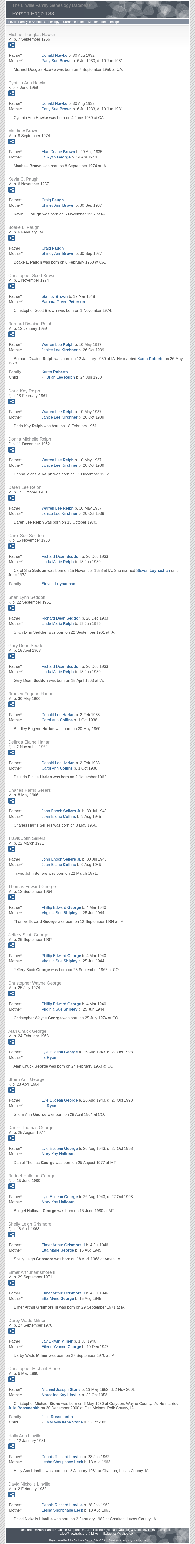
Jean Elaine (59, 816)
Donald (54, 55)
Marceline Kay (61, 1395)
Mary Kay (58, 1154)
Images (115, 22)
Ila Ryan (56, 157)
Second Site (91, 1540)
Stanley (55, 296)
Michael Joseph (61, 1389)
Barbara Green (63, 302)
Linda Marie (58, 562)
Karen (150, 359)
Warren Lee (58, 345)
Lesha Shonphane (62, 1462)
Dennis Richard (62, 1457)
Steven (153, 570)
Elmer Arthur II (63, 1245)
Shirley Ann (58, 205)
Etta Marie (58, 1250)
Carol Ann (57, 720)
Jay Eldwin (57, 1341)
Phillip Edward (61, 907)
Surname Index (73, 22)
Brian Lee (60, 377)
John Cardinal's (76, 1540)
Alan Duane (58, 152)
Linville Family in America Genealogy (33, 22)
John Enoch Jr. (61, 811)
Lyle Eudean (60, 1052)
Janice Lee (60, 350)
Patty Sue (57, 61)
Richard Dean (61, 556)
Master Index (97, 22)
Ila (49, 1057)
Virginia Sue (59, 913)
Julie (24, 1408)
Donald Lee (58, 715)
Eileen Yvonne (61, 1347)
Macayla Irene (64, 1422)
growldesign (139, 1540)
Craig (53, 200)
